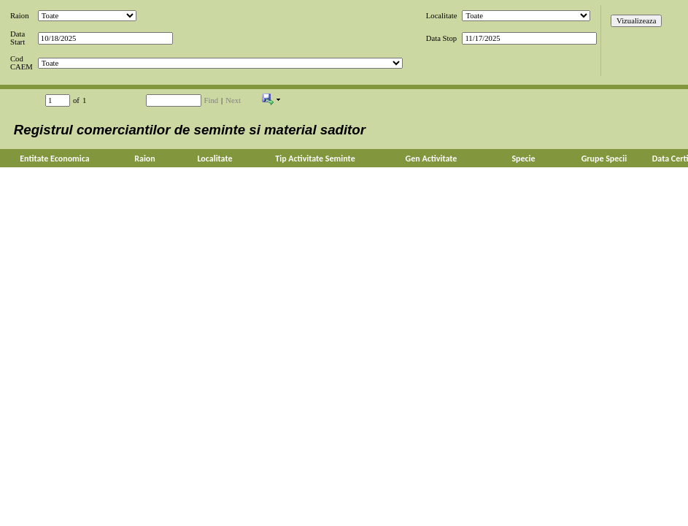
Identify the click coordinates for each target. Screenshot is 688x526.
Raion (19, 16)
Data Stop (441, 38)
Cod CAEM (21, 63)
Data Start (17, 38)
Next (233, 100)
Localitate (441, 16)
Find (211, 100)
